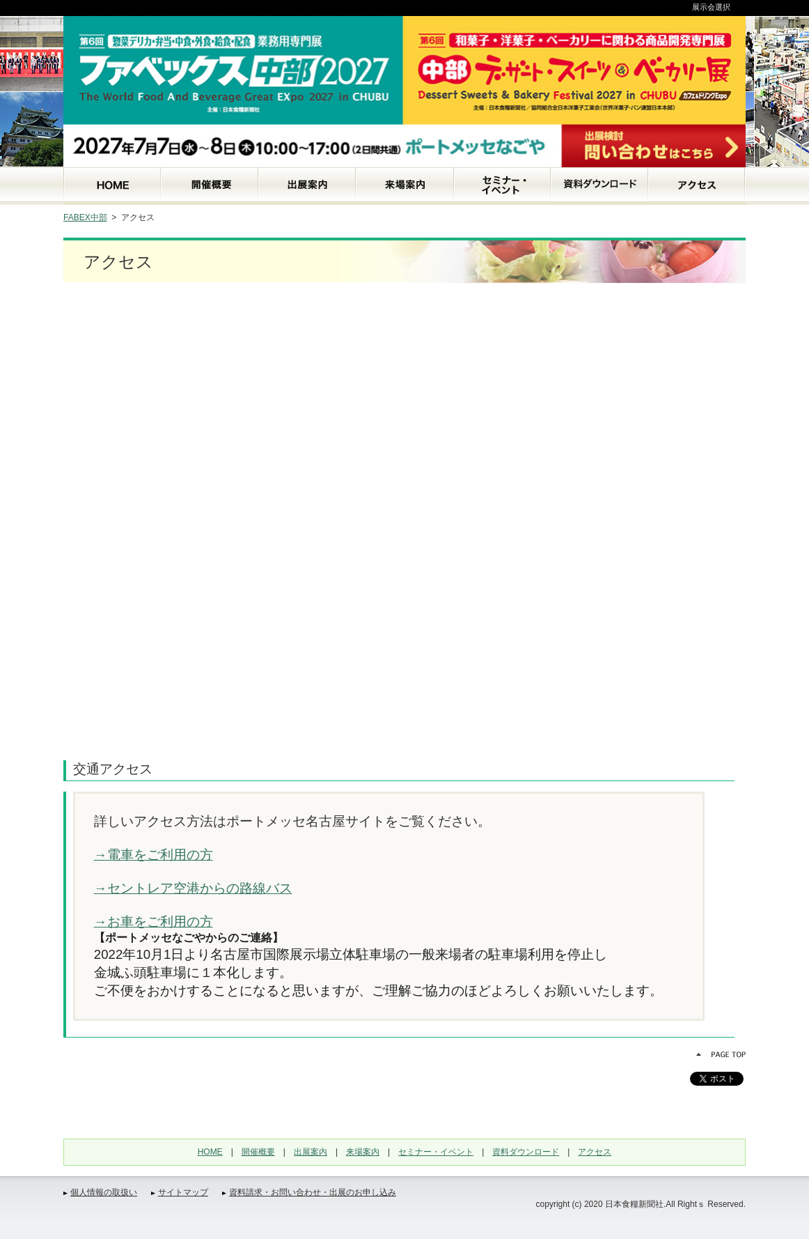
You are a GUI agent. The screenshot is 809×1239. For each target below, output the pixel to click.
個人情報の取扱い (103, 1192)
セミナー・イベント (435, 1152)
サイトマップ (183, 1192)
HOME (210, 1152)
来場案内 (362, 1152)
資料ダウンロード (525, 1152)
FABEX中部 (85, 217)
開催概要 (258, 1152)
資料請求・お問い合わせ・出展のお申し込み (312, 1192)
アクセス (594, 1152)
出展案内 (310, 1152)
